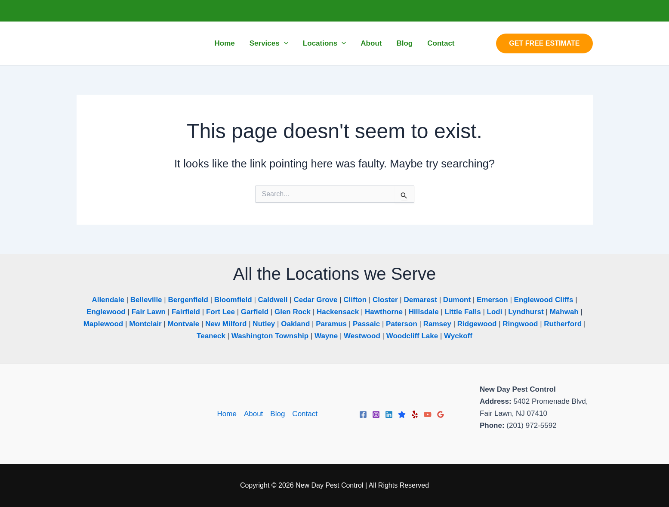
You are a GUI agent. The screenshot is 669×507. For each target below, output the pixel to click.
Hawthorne (384, 312)
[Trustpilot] (402, 414)
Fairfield (186, 312)
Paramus (331, 324)
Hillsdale (424, 312)
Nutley (264, 324)
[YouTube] (428, 414)
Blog (277, 414)
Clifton (355, 300)
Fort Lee (220, 312)
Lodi (495, 312)
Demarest (420, 300)
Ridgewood (477, 324)
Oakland (295, 324)
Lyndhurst (525, 312)
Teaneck (211, 336)
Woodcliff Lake (412, 336)
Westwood (362, 336)
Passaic (366, 324)
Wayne (326, 336)
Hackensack (338, 312)
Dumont (457, 300)
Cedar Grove (315, 300)
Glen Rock (292, 312)
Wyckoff (458, 336)
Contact (305, 414)
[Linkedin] (389, 414)
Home (227, 414)
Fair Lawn (149, 312)
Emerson (492, 300)
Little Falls (463, 312)
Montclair (145, 324)
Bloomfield (233, 300)
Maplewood (103, 324)
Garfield (254, 312)
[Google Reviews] (440, 414)
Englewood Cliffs (543, 300)
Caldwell (273, 300)
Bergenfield (188, 300)
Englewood (106, 312)
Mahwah (564, 312)
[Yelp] (415, 414)
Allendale (108, 300)
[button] (284, 43)
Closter (385, 300)
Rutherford (563, 324)
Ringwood (520, 324)
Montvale (184, 324)
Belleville (146, 300)
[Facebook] (363, 414)
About (253, 414)
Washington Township (269, 336)
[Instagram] (376, 414)
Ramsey (437, 324)
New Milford (226, 324)
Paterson (401, 324)
